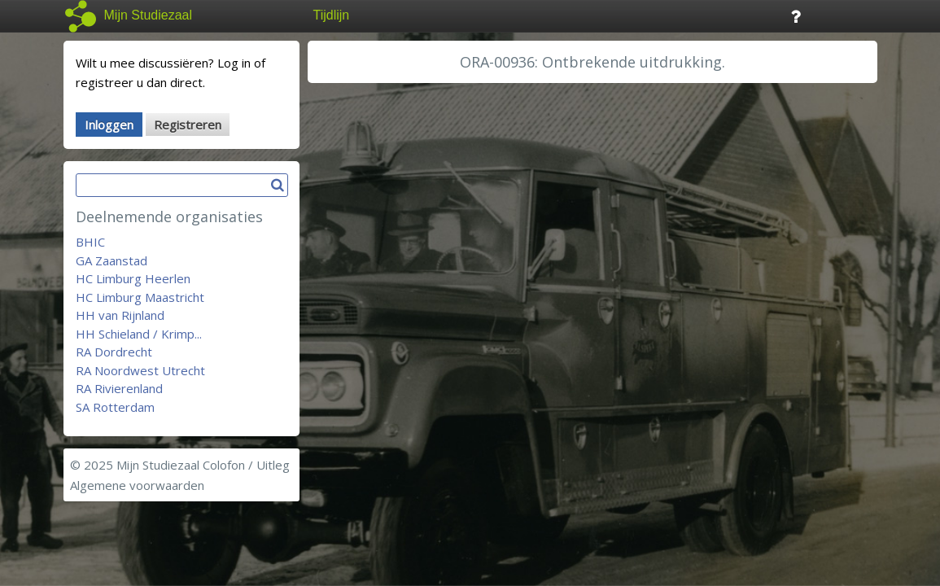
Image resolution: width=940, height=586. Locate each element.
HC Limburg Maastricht (140, 297)
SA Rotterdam (115, 407)
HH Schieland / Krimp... (139, 334)
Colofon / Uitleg (246, 465)
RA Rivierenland (119, 388)
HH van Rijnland (120, 315)
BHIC (90, 242)
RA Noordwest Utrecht (140, 370)
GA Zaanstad (111, 260)
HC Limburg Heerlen (133, 278)
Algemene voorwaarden (137, 485)
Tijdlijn (331, 15)
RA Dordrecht (114, 351)
